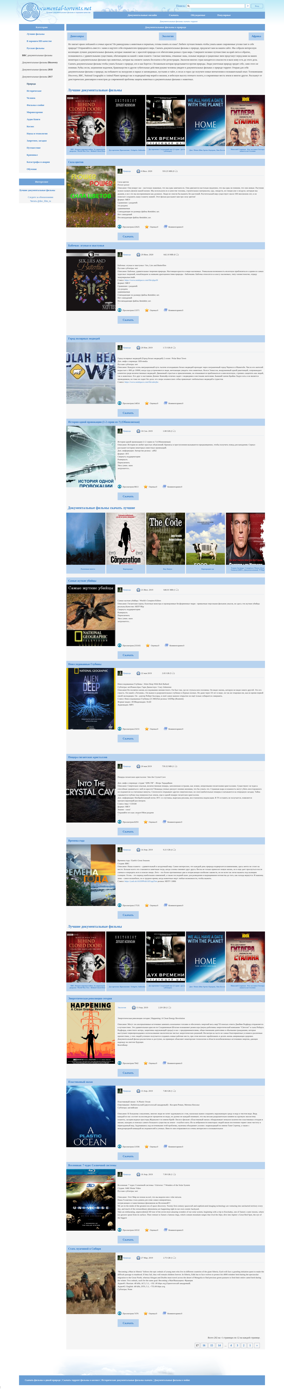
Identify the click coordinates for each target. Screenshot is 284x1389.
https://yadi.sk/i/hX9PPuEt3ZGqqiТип (141, 881)
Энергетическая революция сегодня (90, 998)
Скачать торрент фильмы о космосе (81, 1380)
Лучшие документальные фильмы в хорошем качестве (68, 12)
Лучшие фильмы (36, 34)
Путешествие (34, 147)
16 (204, 1345)
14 (219, 1345)
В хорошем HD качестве (39, 41)
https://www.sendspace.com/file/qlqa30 (141, 280)
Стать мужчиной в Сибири (84, 1248)
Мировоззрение (35, 112)
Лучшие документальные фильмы (37, 190)
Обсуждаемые (198, 15)
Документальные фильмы (40, 62)
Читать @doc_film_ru (40, 201)
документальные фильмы (37, 55)
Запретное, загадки (37, 140)
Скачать (174, 15)
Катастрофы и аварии (38, 162)
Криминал (32, 155)
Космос (30, 126)
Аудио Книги (33, 119)
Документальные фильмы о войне (172, 1380)
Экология (168, 36)
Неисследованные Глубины (84, 664)
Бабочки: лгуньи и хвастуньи (86, 245)
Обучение (32, 169)
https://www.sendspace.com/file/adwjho (141, 382)
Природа (31, 83)
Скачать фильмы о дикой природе (43, 1380)
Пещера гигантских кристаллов (87, 757)
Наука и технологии (37, 133)
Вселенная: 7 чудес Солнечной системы (92, 1165)
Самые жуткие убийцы (82, 580)
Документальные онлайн (142, 15)
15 (211, 1345)
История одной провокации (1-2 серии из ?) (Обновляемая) (104, 422)
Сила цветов (75, 162)
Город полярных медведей (84, 338)
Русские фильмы (35, 48)
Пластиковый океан (80, 1081)
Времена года (76, 840)
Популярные (224, 15)
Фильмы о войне (35, 105)
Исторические (34, 91)
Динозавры (77, 36)
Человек (31, 98)
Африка (256, 36)
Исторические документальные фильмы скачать (127, 1380)
